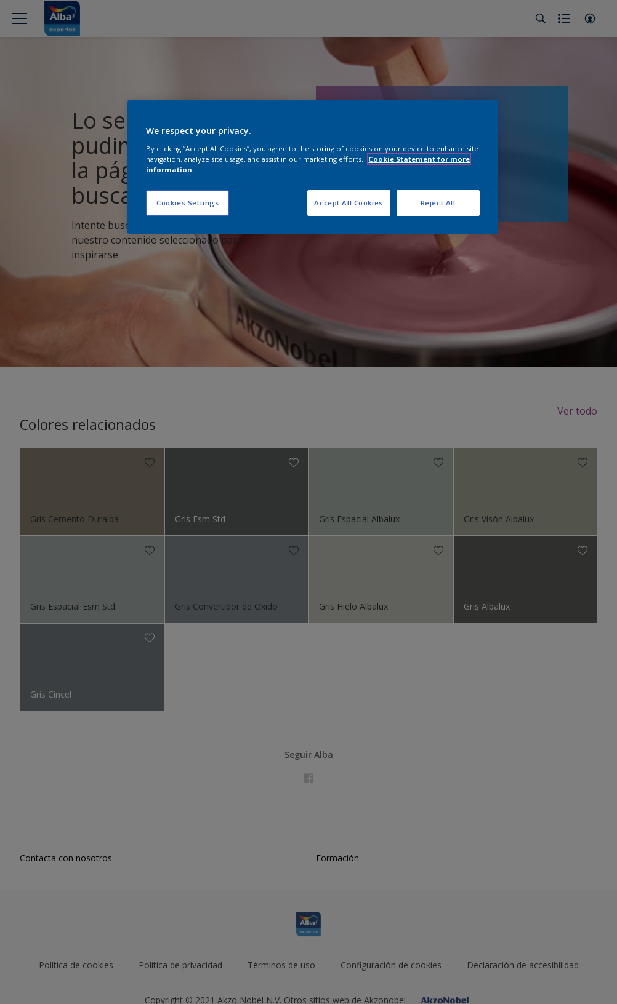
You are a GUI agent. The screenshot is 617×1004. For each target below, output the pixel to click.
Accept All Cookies (348, 202)
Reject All (438, 202)
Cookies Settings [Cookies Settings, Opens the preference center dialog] (187, 202)
